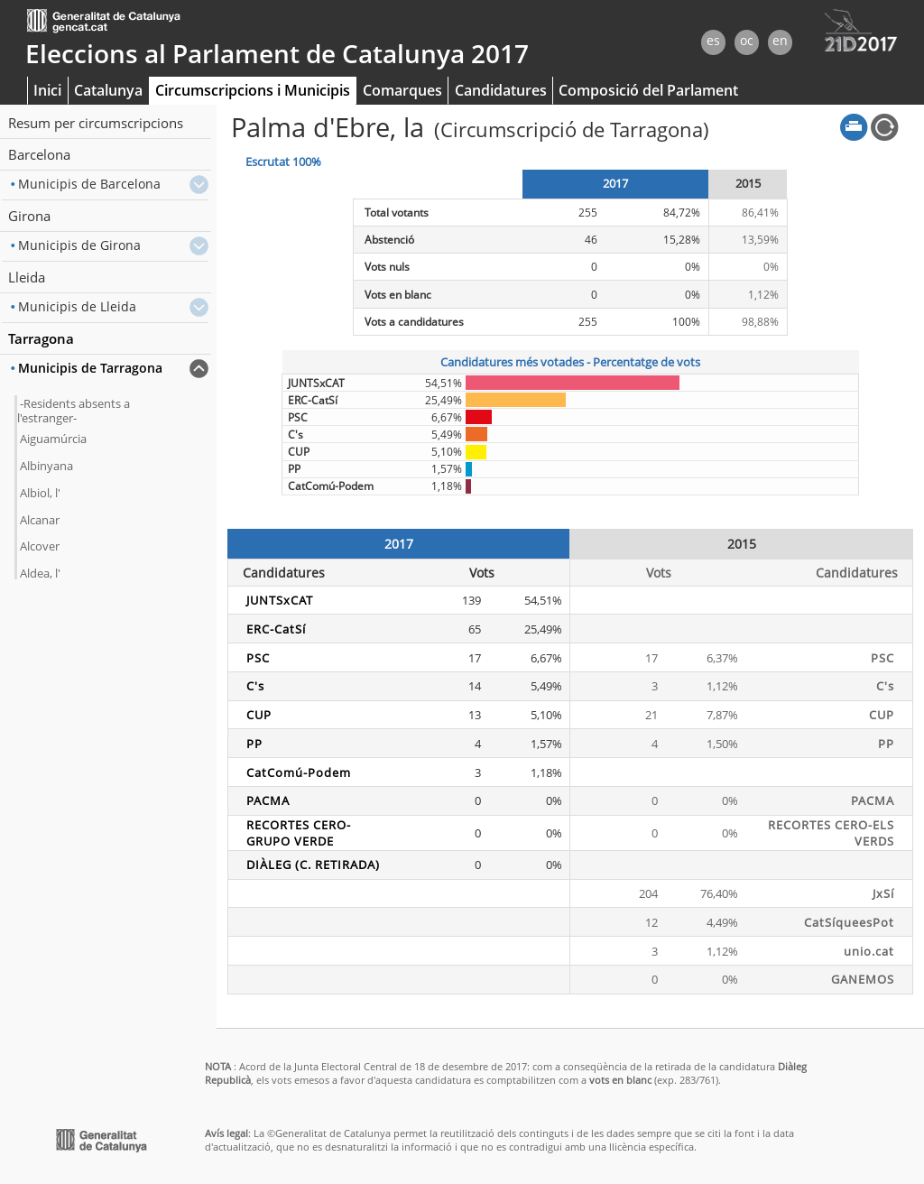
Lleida (26, 277)
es (713, 40)
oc (746, 40)
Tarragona (41, 338)
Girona (29, 216)
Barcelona (39, 154)
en (780, 40)
